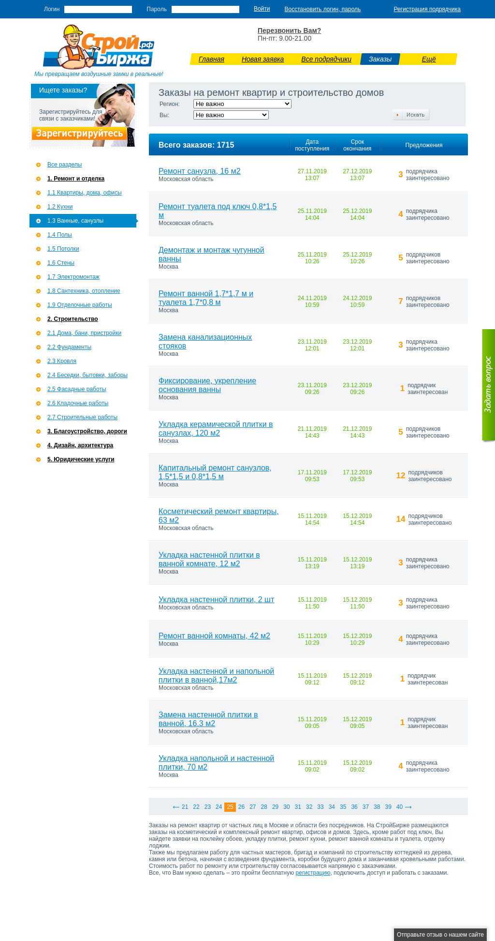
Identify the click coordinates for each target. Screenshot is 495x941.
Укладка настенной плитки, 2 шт (216, 599)
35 (343, 807)
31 (298, 807)
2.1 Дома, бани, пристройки (84, 333)
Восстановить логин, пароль (323, 9)
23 (207, 807)
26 (241, 807)
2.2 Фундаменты (69, 347)
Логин (51, 9)
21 (185, 807)
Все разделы (64, 164)
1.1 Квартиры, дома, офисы (84, 192)
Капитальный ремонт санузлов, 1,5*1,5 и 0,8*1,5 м (215, 472)
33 (320, 807)
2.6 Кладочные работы (77, 403)
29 (275, 807)
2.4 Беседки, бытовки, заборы (87, 375)
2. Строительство (72, 319)
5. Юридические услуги (81, 459)
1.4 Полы (59, 234)
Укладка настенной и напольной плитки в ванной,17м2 (216, 675)
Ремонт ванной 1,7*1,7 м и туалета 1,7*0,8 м (206, 297)
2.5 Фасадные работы (76, 389)
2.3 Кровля (61, 361)
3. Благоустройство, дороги (87, 431)
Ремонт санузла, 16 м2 (200, 171)
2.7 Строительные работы (82, 417)
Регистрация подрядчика (427, 9)
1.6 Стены (60, 262)
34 (332, 807)
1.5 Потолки (63, 248)
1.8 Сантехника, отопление (83, 291)
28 (264, 807)
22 (196, 807)
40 (399, 807)
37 (366, 807)
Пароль (156, 9)
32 (309, 807)
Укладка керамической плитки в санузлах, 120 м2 (216, 428)
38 (377, 807)
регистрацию (313, 872)
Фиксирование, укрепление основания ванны (207, 385)
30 (286, 807)
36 (354, 807)
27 (252, 807)
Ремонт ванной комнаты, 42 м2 (214, 636)
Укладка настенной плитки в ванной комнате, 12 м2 (209, 559)
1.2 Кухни (60, 206)
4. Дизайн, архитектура (80, 445)
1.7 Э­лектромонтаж (73, 276)
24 (219, 807)
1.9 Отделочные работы (79, 305)
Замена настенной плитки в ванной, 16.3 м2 (208, 719)
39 (388, 807)
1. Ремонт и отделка (75, 178)
